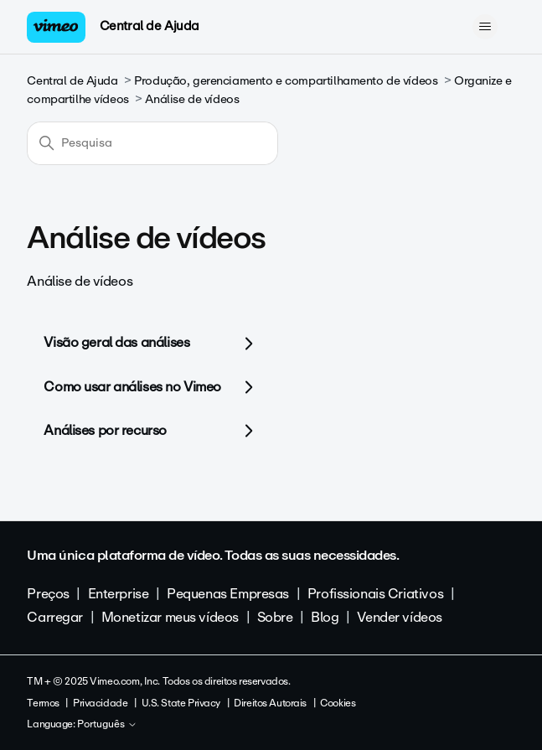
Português (107, 725)
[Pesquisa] (152, 143)
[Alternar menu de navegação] (485, 26)
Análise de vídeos (192, 99)
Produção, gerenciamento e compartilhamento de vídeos (285, 81)
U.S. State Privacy (181, 703)
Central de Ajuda (149, 26)
